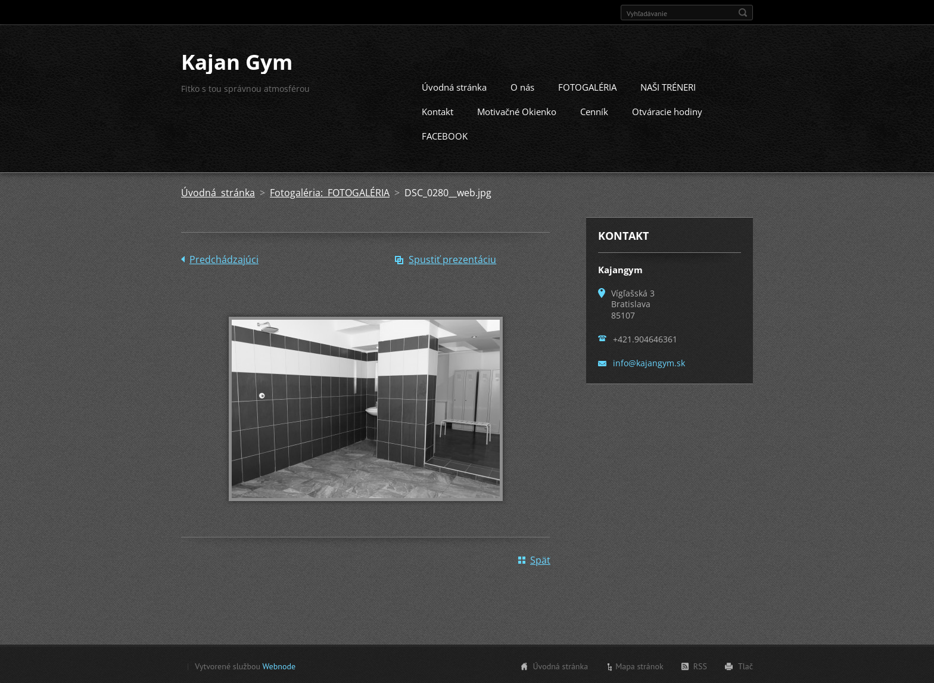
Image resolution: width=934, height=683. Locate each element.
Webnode (279, 665)
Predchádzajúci (224, 258)
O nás (522, 86)
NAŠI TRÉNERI (668, 86)
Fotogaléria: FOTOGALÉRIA (330, 191)
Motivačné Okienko (516, 110)
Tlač (745, 665)
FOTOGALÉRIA (587, 86)
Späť (540, 558)
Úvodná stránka (454, 86)
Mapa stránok (639, 665)
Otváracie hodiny (667, 110)
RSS (700, 665)
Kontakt (437, 110)
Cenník (594, 110)
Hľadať (742, 12)
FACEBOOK (445, 135)
